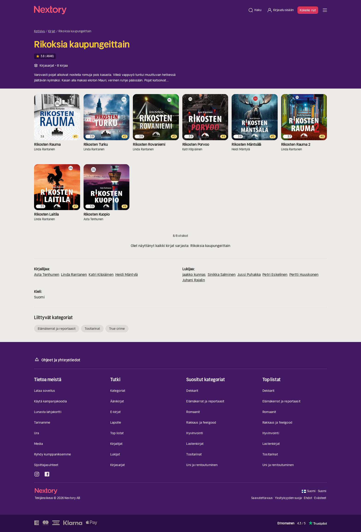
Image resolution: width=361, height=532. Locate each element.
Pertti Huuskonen (304, 274)
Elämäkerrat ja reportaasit (57, 329)
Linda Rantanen (74, 274)
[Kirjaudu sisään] (280, 10)
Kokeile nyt (308, 10)
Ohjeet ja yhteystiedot (57, 360)
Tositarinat (92, 329)
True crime (117, 329)
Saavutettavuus (262, 498)
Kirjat (51, 31)
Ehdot (308, 498)
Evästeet (320, 498)
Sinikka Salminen (222, 274)
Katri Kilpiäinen (101, 274)
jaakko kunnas (194, 274)
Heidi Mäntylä (126, 274)
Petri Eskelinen (274, 274)
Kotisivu (39, 31)
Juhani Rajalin (193, 280)
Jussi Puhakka (249, 274)
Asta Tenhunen (46, 274)
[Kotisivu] (139, 10)
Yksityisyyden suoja (288, 498)
